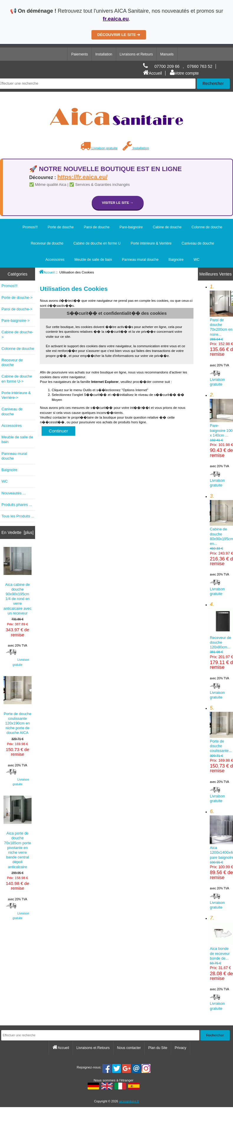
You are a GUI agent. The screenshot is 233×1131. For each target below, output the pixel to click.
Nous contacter (129, 1048)
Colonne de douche (206, 227)
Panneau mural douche (140, 260)
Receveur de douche (47, 243)
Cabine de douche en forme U (97, 243)
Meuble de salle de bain (93, 260)
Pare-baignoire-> (15, 320)
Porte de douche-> (16, 297)
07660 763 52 (199, 66)
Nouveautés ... (13, 493)
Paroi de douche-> (16, 309)
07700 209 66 (166, 66)
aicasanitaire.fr (129, 1101)
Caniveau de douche (198, 243)
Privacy (180, 1048)
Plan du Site (158, 1048)
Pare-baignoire (131, 227)
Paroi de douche (96, 227)
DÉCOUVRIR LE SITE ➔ (118, 34)
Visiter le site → (118, 202)
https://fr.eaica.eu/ (82, 177)
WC (196, 260)
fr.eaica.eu (116, 19)
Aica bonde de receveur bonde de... (221, 957)
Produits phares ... (16, 504)
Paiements (79, 54)
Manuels (166, 54)
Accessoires (55, 260)
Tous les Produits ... (17, 516)
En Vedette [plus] (17, 532)
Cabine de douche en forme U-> (16, 378)
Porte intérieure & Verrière (151, 243)
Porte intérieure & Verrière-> (16, 395)
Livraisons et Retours (136, 54)
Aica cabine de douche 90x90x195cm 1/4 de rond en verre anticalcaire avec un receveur (18, 581)
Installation (103, 54)
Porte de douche (61, 227)
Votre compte (184, 73)
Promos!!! (29, 227)
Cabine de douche (167, 227)
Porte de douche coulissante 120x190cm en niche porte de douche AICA (18, 705)
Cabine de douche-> (17, 334)
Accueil (152, 73)
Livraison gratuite (99, 148)
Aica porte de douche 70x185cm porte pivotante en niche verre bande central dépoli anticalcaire (18, 832)
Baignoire (175, 260)
